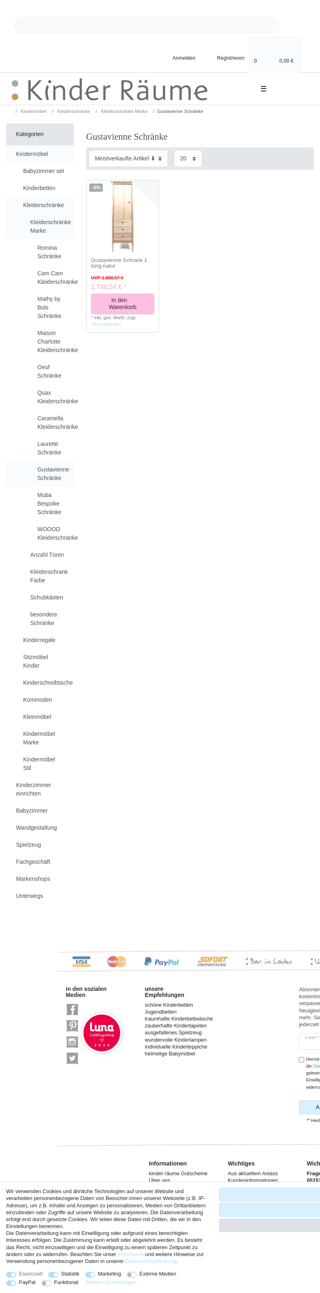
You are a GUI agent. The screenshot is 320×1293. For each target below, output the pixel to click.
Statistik (70, 1274)
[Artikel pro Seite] (188, 158)
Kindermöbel (32, 111)
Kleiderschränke (73, 111)
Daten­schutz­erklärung (150, 1261)
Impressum (131, 1254)
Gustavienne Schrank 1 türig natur (119, 263)
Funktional (66, 1282)
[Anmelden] (177, 57)
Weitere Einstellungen (110, 1282)
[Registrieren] (225, 57)
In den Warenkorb (128, 304)
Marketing (109, 1274)
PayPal (27, 1282)
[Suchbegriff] (147, 25)
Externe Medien (157, 1274)
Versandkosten (106, 324)
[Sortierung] (128, 158)
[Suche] (292, 25)
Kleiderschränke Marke (124, 111)
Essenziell (31, 1274)
